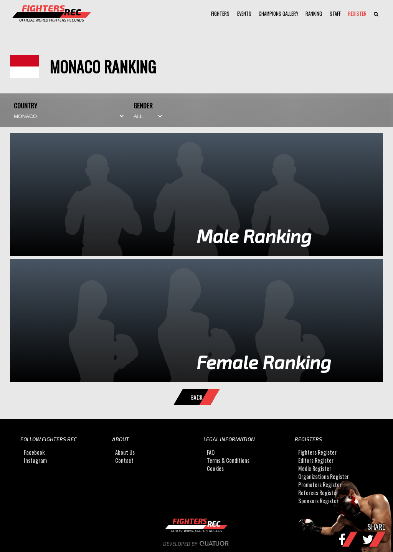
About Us (125, 452)
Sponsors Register (318, 500)
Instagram (35, 460)
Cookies (215, 468)
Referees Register (318, 492)
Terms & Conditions (228, 460)
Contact (124, 460)
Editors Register (316, 460)
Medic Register (314, 468)
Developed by (196, 544)
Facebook (34, 452)
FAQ (211, 452)
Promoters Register (320, 484)
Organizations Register (323, 476)
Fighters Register (317, 452)
